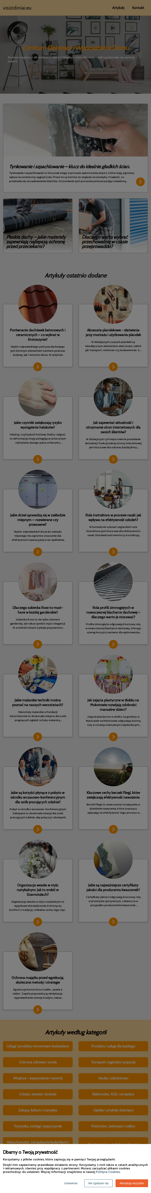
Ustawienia (70, 1183)
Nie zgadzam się (98, 1183)
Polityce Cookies (108, 1171)
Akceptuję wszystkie (132, 1183)
